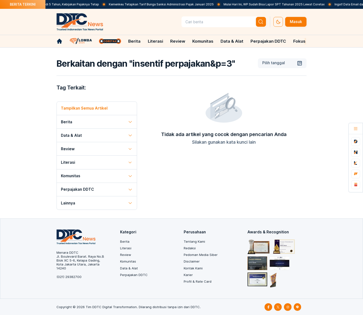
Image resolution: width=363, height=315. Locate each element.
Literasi (155, 41)
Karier (188, 275)
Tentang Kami (194, 241)
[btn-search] (261, 22)
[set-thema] (278, 22)
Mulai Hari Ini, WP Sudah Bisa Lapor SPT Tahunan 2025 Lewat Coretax (278, 4)
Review (177, 41)
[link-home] (59, 41)
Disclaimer (192, 261)
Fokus (299, 41)
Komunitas (202, 41)
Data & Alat (232, 41)
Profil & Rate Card (197, 281)
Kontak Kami (193, 268)
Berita (134, 41)
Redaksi (190, 248)
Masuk (296, 21)
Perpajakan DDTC (268, 41)
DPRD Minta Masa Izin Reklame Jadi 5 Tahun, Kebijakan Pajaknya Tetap (52, 4)
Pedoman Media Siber (201, 255)
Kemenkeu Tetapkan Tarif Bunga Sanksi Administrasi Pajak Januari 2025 (165, 4)
